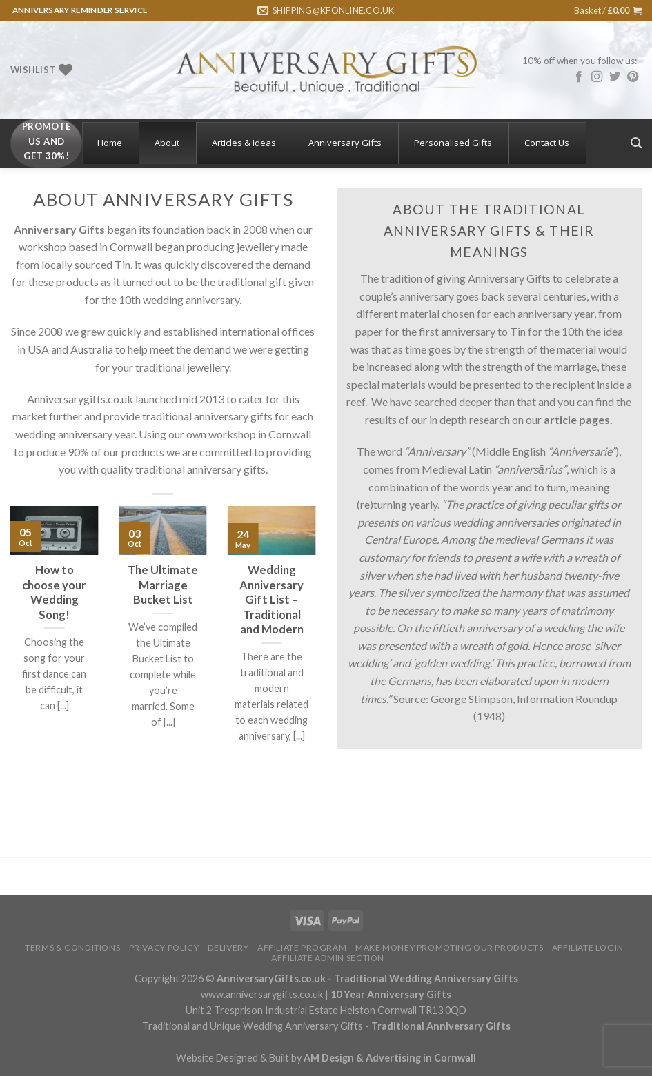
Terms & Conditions (72, 947)
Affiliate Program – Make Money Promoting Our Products (400, 947)
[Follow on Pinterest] (632, 77)
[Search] (636, 143)
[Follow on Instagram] (596, 77)
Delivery (228, 947)
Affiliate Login (588, 947)
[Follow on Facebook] (578, 77)
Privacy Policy (164, 947)
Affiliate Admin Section (327, 958)
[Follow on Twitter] (614, 77)
